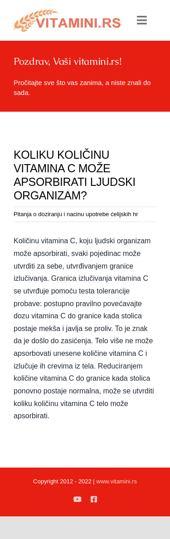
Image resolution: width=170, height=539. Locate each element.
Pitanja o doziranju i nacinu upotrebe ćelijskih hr (76, 214)
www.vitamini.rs (116, 481)
